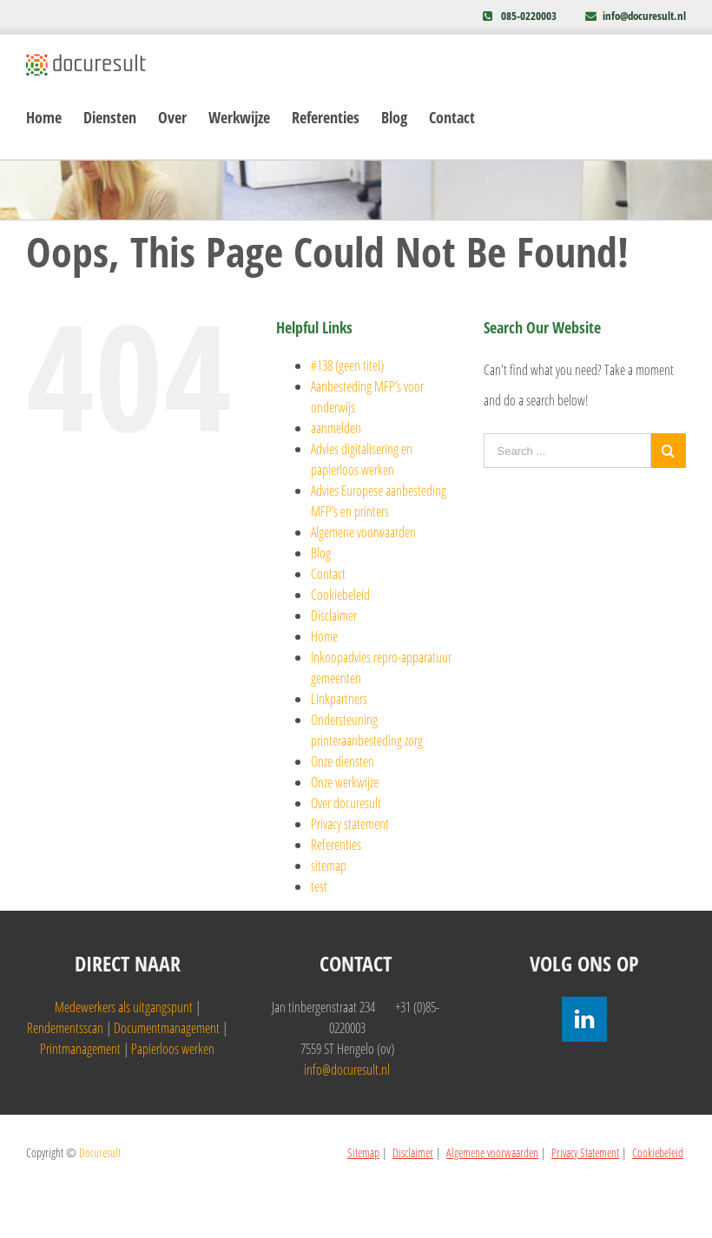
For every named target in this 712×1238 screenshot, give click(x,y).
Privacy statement (350, 823)
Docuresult (100, 1152)
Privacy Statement (585, 1152)
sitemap (328, 865)
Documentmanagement (167, 1027)
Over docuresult (346, 803)
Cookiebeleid (340, 594)
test (319, 886)
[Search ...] (567, 450)
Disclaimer (334, 615)
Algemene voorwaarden (363, 532)
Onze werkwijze (345, 782)
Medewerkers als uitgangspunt (124, 1007)
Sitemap (363, 1152)
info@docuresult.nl (644, 15)
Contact (328, 573)
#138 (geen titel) (347, 365)
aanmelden (336, 428)
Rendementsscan (65, 1027)
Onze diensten (342, 761)
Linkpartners (339, 698)
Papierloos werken (172, 1048)
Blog (321, 553)
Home (324, 636)
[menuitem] (54, 117)
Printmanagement (80, 1048)
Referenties (336, 844)
